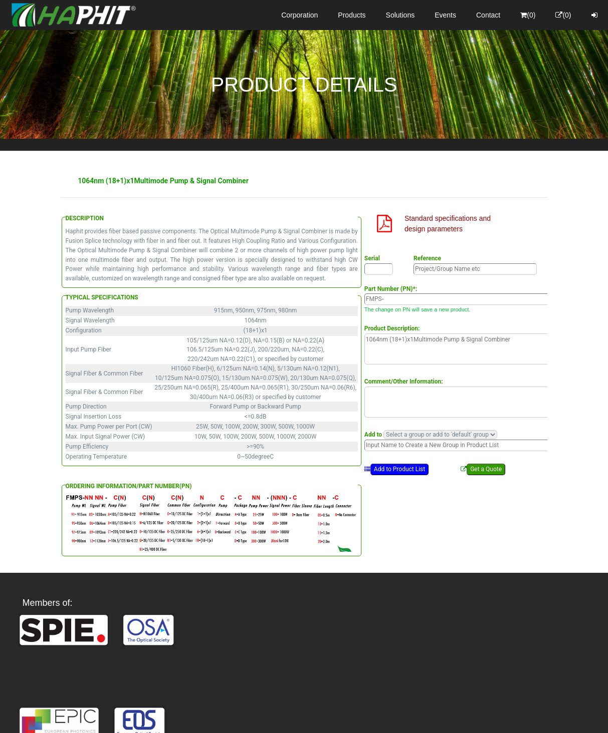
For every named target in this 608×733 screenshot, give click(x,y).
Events (445, 15)
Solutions (400, 15)
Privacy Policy (362, 716)
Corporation (299, 15)
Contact (488, 15)
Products (351, 15)
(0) (527, 15)
